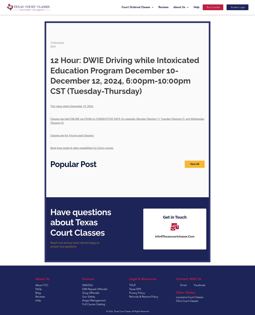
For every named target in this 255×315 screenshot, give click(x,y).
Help (193, 7)
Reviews (160, 7)
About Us (177, 7)
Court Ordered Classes (134, 7)
